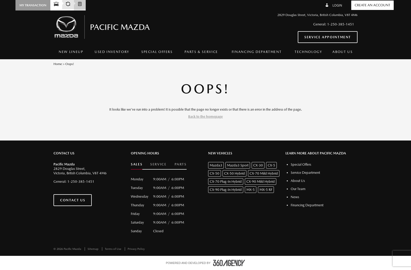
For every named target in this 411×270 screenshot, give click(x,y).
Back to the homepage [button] (205, 116)
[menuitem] (71, 52)
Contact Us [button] (72, 200)
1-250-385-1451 (340, 24)
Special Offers (157, 52)
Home (57, 64)
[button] (32, 5)
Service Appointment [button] (327, 37)
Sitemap (93, 249)
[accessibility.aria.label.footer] (229, 263)
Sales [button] (136, 164)
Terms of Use (113, 249)
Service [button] (158, 164)
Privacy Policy (136, 249)
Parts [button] (181, 164)
